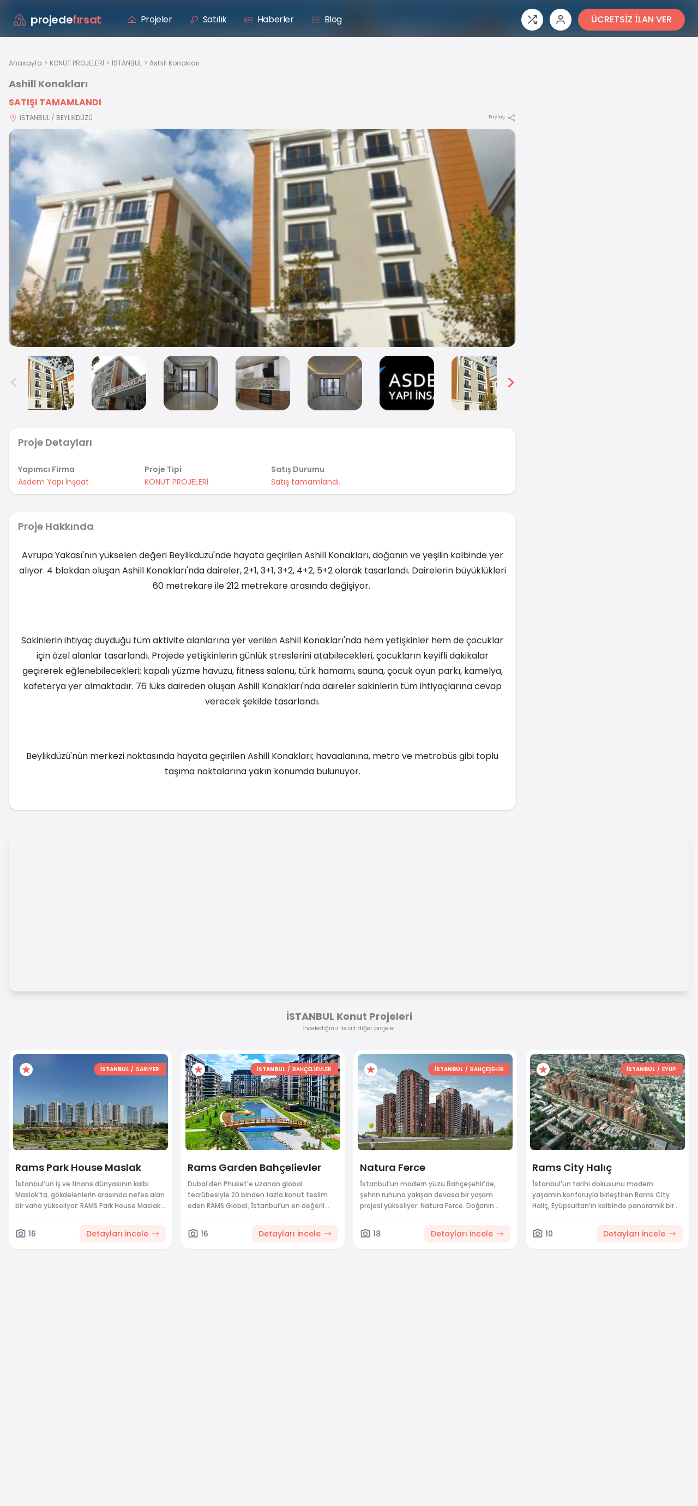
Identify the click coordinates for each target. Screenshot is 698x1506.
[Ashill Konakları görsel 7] (407, 383)
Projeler (150, 19)
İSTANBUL (127, 63)
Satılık (208, 19)
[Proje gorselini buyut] (262, 238)
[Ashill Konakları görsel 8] (479, 383)
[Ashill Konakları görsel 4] (191, 383)
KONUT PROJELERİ (77, 63)
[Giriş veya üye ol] (560, 20)
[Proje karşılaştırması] (532, 20)
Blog (326, 19)
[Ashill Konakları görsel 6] (335, 383)
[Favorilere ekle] (26, 1069)
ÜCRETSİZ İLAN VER (631, 19)
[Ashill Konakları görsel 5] (263, 383)
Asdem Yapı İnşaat (53, 481)
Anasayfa (25, 63)
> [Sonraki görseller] (511, 383)
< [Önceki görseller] (14, 383)
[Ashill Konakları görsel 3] (119, 383)
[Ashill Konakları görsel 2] (47, 383)
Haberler (269, 19)
